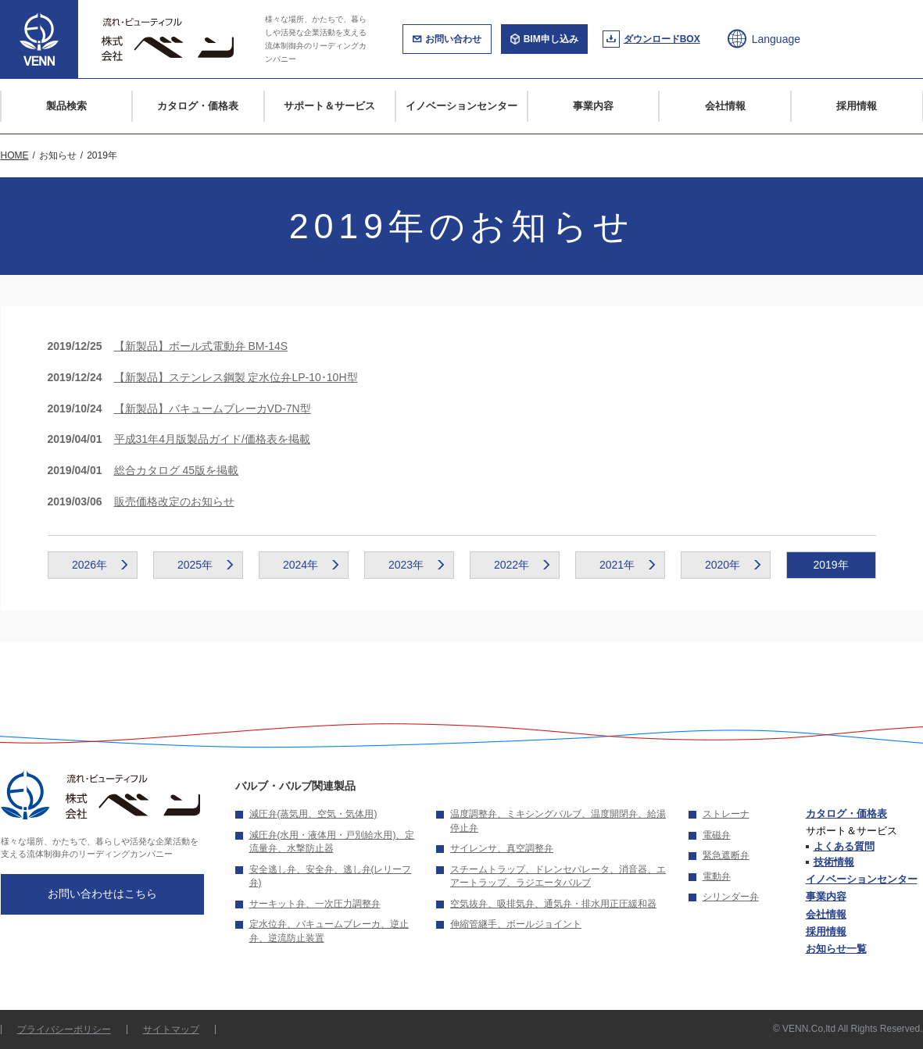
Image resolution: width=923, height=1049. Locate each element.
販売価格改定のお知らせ (174, 501)
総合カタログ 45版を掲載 (176, 470)
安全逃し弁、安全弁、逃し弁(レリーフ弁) (330, 876)
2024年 (300, 564)
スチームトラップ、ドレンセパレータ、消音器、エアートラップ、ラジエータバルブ (558, 876)
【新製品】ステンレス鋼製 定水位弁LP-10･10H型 (236, 377)
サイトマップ (171, 1029)
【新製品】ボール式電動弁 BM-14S (201, 346)
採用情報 (856, 106)
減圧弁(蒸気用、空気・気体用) (313, 813)
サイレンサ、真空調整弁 (501, 848)
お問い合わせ (453, 39)
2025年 (195, 564)
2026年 (89, 564)
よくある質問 (844, 846)
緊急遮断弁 (726, 855)
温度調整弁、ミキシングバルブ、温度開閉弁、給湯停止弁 (558, 820)
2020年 (722, 564)
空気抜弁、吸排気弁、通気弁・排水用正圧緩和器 (553, 903)
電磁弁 (717, 835)
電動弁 (717, 876)
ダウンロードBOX (662, 39)
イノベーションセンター (461, 106)
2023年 (406, 564)
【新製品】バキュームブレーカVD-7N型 (212, 408)
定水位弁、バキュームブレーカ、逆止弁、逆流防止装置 (329, 931)
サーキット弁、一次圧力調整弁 (315, 903)
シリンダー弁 (731, 896)
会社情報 (725, 106)
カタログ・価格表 (197, 106)
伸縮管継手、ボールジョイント (515, 924)
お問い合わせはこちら (102, 893)
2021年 (617, 564)
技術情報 (834, 862)
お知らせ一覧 (836, 948)
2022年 (511, 564)
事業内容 (593, 106)
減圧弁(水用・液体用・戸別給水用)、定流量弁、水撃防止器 (332, 842)
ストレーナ (726, 813)
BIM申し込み (551, 39)
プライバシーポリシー (64, 1029)
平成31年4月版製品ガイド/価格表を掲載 (212, 439)
